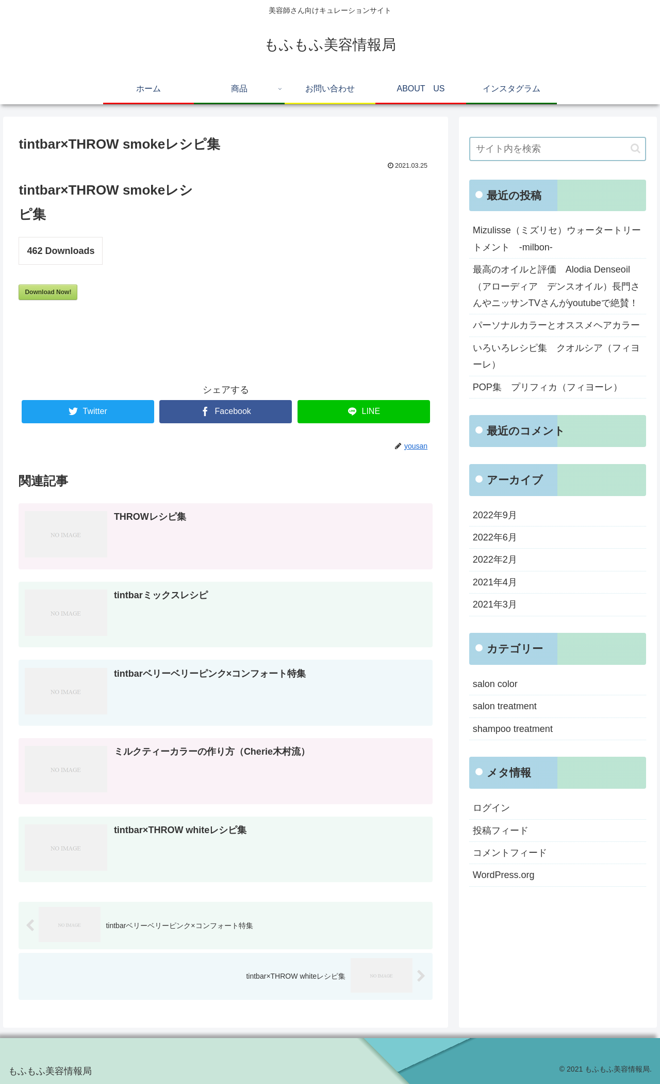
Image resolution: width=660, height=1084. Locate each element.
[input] (558, 149)
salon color (495, 684)
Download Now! (48, 292)
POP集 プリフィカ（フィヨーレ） (547, 387)
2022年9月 (495, 515)
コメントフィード (510, 853)
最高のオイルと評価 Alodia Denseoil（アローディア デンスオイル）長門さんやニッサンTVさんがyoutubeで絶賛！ (556, 286)
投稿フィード (501, 830)
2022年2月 (495, 559)
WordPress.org (504, 875)
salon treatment (505, 706)
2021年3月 (495, 604)
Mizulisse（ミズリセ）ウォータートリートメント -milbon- (557, 238)
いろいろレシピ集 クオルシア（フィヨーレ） (556, 356)
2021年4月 (495, 582)
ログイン (491, 808)
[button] (635, 148)
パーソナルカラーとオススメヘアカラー (556, 325)
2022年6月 (495, 537)
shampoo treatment (513, 729)
